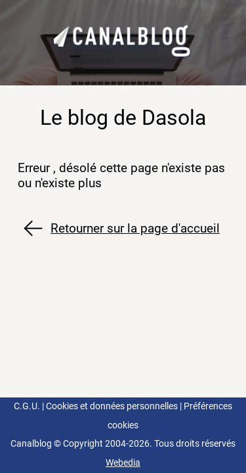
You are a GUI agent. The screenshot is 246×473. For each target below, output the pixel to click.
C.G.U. (27, 406)
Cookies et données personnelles (112, 406)
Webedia (123, 462)
